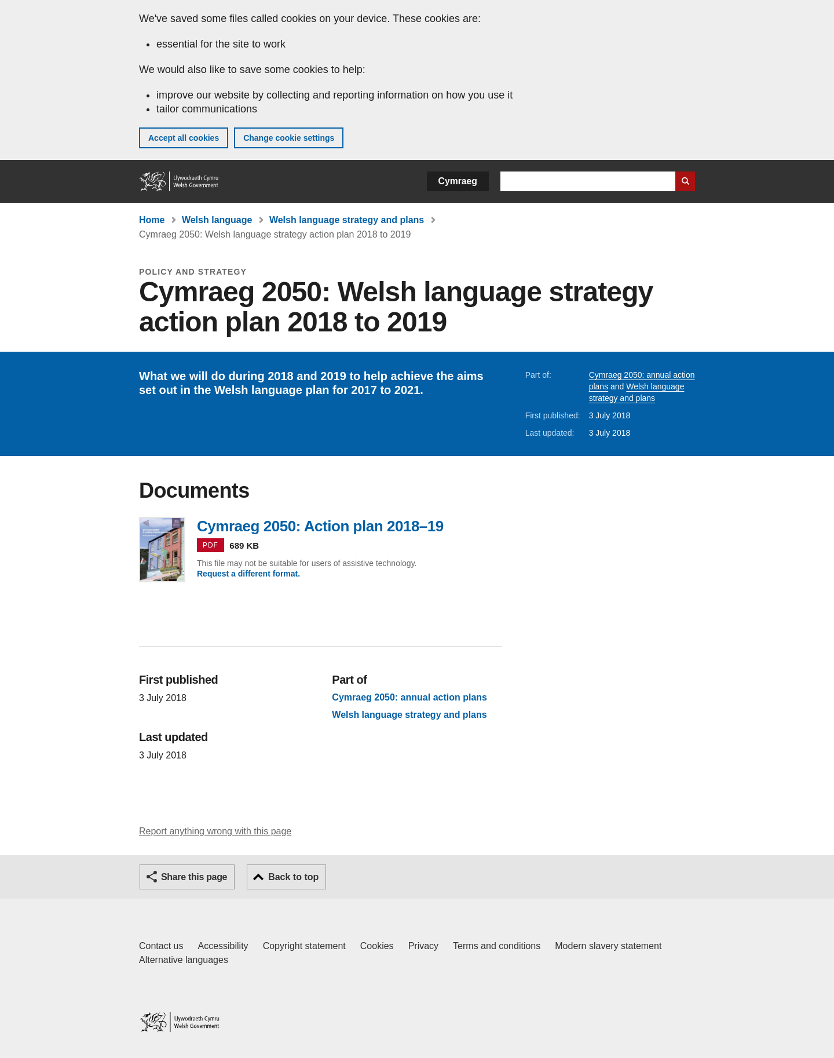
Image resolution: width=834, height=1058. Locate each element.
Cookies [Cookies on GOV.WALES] (377, 946)
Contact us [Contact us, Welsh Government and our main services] (161, 946)
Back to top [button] (293, 877)
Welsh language (217, 220)
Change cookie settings (288, 138)
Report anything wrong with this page (215, 831)
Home (151, 220)
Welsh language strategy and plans (346, 220)
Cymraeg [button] (457, 181)
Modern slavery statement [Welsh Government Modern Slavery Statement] (608, 946)
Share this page (194, 877)
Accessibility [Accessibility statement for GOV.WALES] (222, 946)
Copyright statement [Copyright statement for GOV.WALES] (304, 946)
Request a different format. (248, 573)
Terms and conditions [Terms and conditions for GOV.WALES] (496, 946)
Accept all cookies (183, 138)
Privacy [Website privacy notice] (423, 946)
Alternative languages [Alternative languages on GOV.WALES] (183, 960)
